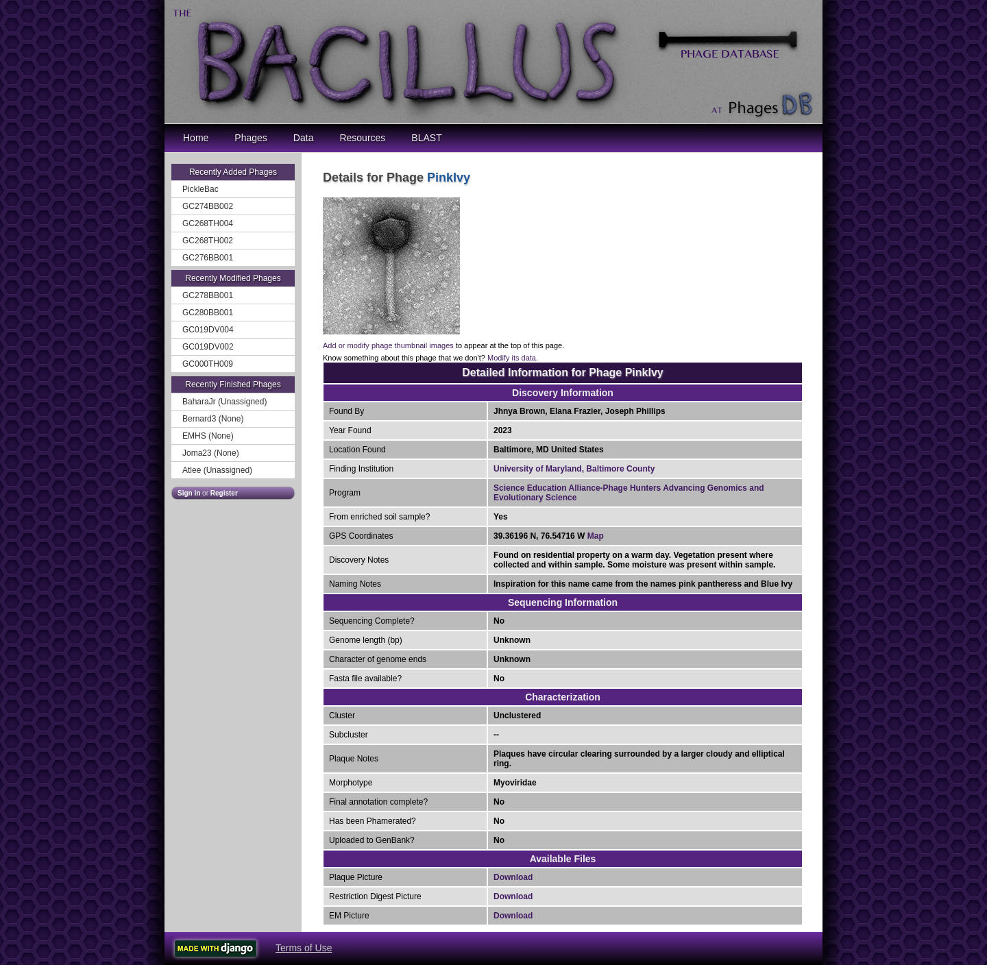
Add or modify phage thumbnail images (388, 345)
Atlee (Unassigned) (217, 470)
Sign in (189, 493)
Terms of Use (304, 947)
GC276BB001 (207, 257)
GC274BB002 (207, 206)
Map (595, 536)
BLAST (426, 137)
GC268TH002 (207, 240)
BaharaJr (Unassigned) (224, 401)
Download (513, 877)
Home (195, 137)
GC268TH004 (207, 223)
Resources (362, 137)
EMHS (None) (208, 436)
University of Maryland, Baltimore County (574, 469)
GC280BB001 (207, 312)
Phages (250, 137)
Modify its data (511, 358)
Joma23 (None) (210, 453)
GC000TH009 (207, 364)
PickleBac (200, 189)
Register (224, 493)
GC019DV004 (208, 329)
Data (303, 137)
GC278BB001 (207, 295)
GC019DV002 (208, 347)
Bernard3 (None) (212, 419)
